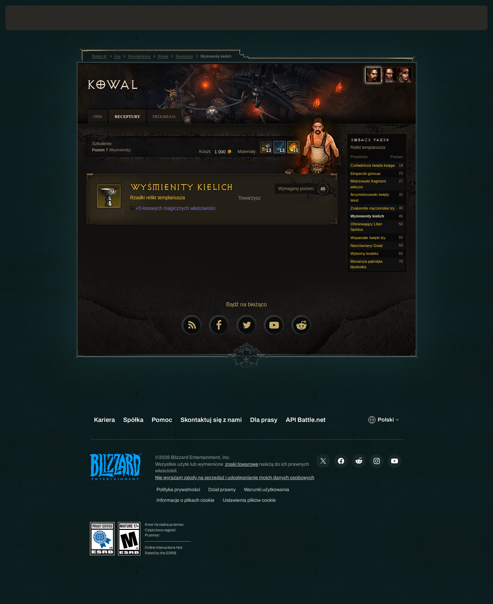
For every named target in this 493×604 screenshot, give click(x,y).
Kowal (112, 85)
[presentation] (30, 17)
